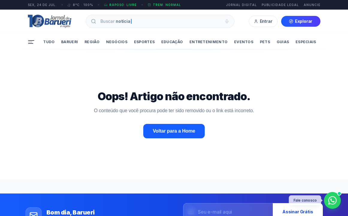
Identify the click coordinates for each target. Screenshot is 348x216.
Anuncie (312, 5)
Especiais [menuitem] (306, 42)
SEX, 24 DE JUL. (42, 5)
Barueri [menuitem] (69, 42)
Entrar (263, 21)
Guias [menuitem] (283, 42)
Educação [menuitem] (172, 42)
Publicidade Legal (280, 5)
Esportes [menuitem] (144, 42)
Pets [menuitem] (265, 42)
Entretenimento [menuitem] (208, 42)
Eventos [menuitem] (243, 42)
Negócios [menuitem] (116, 42)
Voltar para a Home (174, 131)
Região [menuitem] (92, 42)
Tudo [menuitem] (49, 42)
